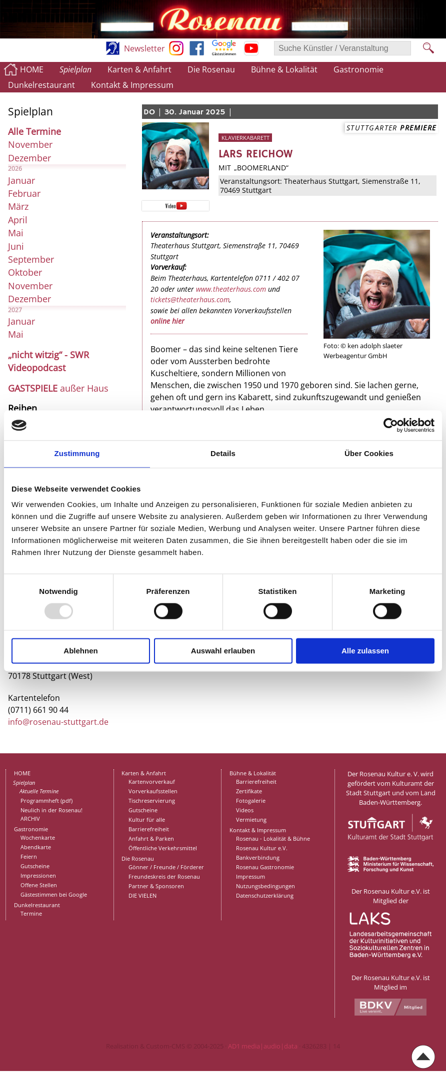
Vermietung (251, 819)
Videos (245, 810)
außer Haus (58, 388)
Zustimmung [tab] (77, 453)
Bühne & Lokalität (284, 69)
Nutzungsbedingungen (265, 886)
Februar (24, 193)
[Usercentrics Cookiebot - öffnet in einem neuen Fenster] (390, 425)
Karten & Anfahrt (140, 69)
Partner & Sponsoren (156, 886)
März (18, 206)
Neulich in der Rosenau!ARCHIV (51, 814)
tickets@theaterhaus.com (190, 299)
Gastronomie (359, 69)
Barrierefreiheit (148, 829)
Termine (31, 913)
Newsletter (144, 48)
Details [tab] (223, 453)
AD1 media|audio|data (263, 1046)
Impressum (250, 876)
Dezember (29, 158)
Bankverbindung (258, 857)
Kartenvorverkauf (151, 781)
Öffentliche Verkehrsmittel (162, 848)
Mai (16, 233)
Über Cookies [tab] (369, 453)
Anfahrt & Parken (151, 838)
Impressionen (38, 875)
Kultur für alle (146, 819)
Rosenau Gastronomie (265, 867)
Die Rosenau (211, 69)
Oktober (25, 272)
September (31, 259)
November (30, 144)
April (18, 220)
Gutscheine (35, 866)
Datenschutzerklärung (265, 895)
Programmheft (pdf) (46, 800)
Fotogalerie (251, 800)
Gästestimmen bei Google (53, 894)
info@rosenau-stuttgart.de (58, 721)
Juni (16, 246)
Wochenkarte (37, 837)
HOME (32, 69)
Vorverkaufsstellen (153, 791)
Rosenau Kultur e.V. (262, 848)
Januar (21, 180)
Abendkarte (35, 847)
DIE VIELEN (142, 895)
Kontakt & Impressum (132, 84)
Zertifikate (249, 791)
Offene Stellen (38, 885)
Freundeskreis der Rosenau (164, 876)
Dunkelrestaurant (41, 84)
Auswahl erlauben (223, 651)
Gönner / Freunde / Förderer (166, 867)
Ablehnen (81, 651)
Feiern (28, 856)
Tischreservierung (151, 800)
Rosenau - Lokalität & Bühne (273, 838)
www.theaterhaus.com (231, 289)
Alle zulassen (365, 651)
